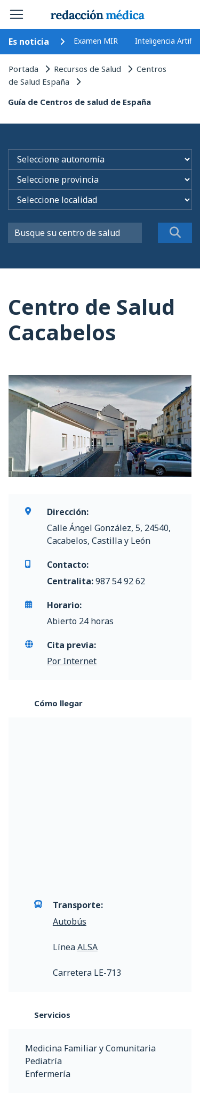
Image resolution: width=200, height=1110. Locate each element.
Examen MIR (96, 41)
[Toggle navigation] (16, 14)
